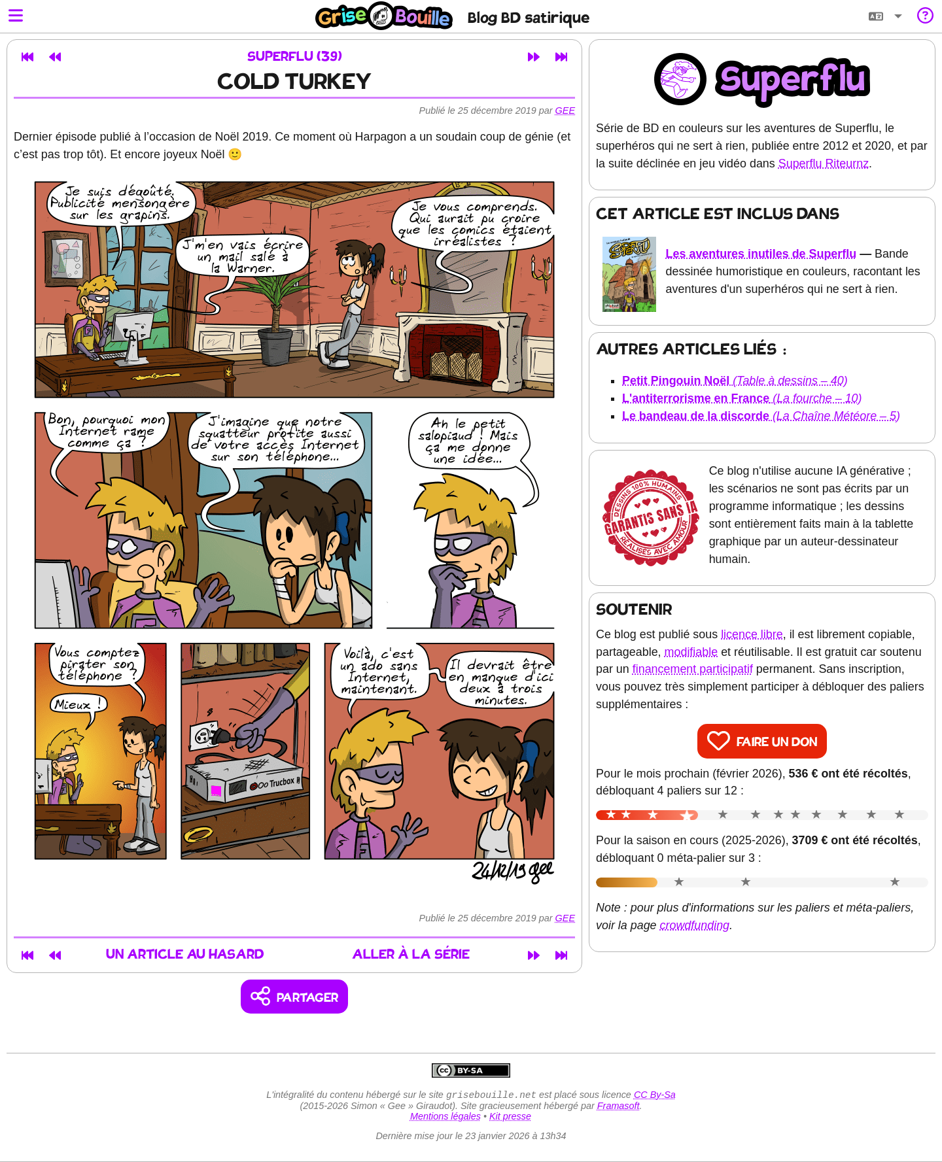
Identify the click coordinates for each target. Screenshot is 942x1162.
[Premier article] (27, 56)
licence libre (752, 634)
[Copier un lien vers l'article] (295, 997)
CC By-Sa (655, 1096)
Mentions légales (445, 1117)
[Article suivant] (533, 56)
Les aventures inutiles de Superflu (761, 253)
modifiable (691, 651)
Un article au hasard (185, 955)
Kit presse (510, 1117)
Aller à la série (411, 955)
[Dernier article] (561, 56)
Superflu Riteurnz (823, 163)
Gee (565, 110)
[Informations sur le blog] (925, 16)
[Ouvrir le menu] (16, 16)
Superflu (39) (294, 57)
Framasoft (618, 1107)
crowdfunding (695, 925)
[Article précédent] (54, 56)
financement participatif (693, 668)
